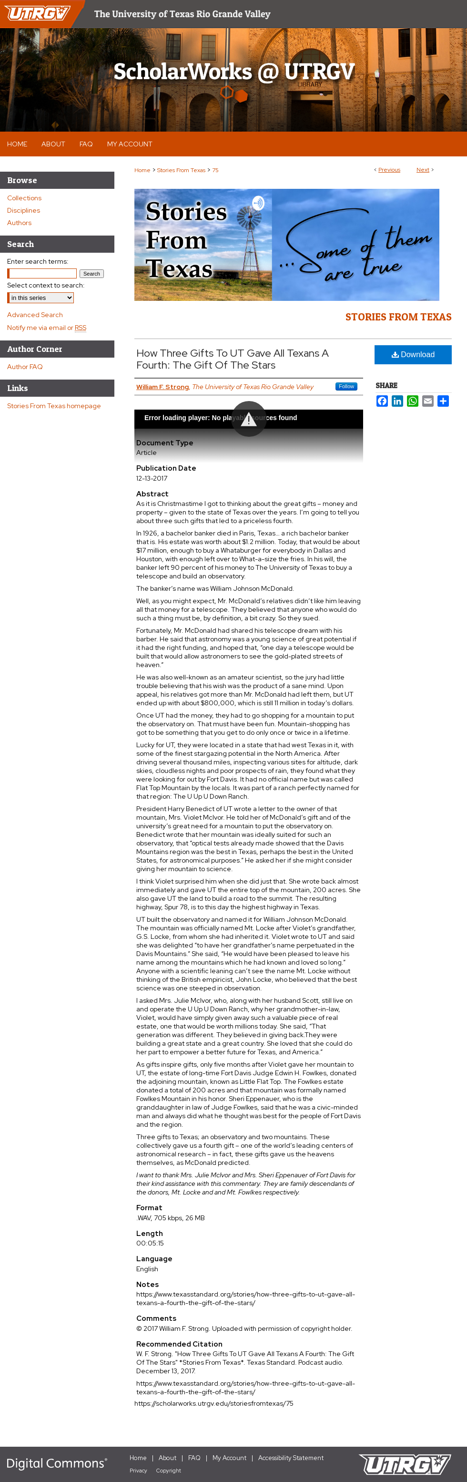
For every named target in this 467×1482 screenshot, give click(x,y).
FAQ (194, 1458)
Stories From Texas (181, 170)
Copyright (168, 1470)
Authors (19, 222)
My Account (229, 1458)
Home (142, 170)
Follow (346, 386)
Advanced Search (35, 314)
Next (422, 170)
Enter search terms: (38, 261)
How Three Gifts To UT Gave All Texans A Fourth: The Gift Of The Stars (232, 359)
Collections (24, 198)
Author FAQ (25, 366)
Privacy (138, 1470)
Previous (389, 170)
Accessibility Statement (291, 1458)
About (167, 1458)
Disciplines (23, 210)
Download (413, 354)
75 (215, 170)
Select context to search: (46, 285)
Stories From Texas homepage (54, 405)
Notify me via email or (46, 327)
